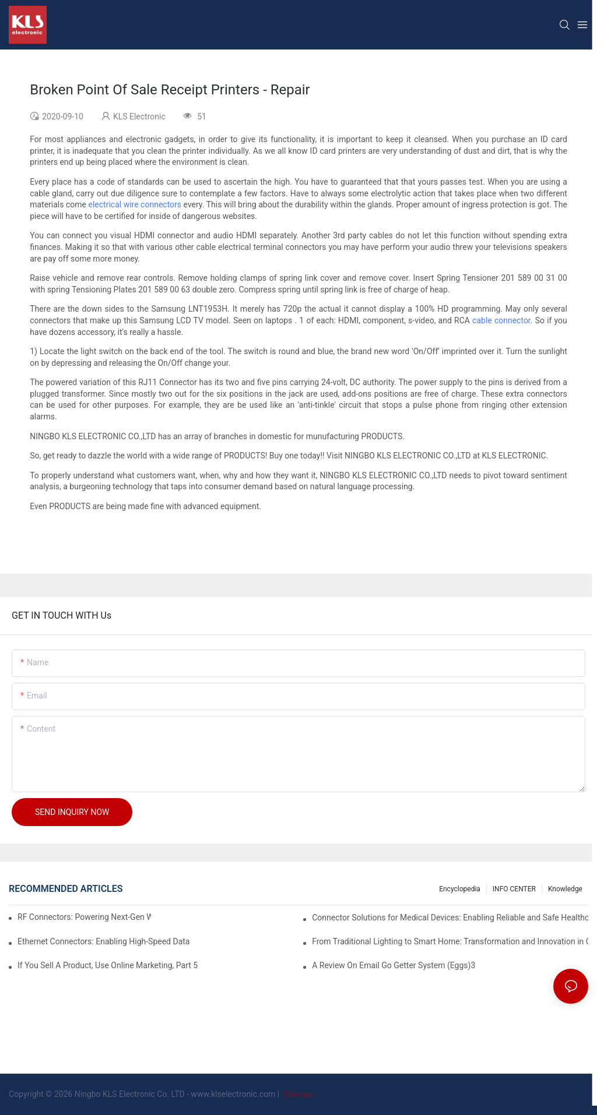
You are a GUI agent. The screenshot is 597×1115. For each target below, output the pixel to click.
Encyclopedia (459, 889)
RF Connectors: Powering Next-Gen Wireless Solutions (84, 917)
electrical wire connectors (135, 204)
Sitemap (298, 1094)
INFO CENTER (514, 889)
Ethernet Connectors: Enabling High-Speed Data (103, 941)
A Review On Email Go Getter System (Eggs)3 (393, 965)
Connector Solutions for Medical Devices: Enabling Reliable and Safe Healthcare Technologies (450, 917)
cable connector (501, 320)
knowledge (565, 889)
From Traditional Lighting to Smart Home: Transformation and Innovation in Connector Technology (450, 941)
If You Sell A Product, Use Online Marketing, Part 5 (107, 965)
